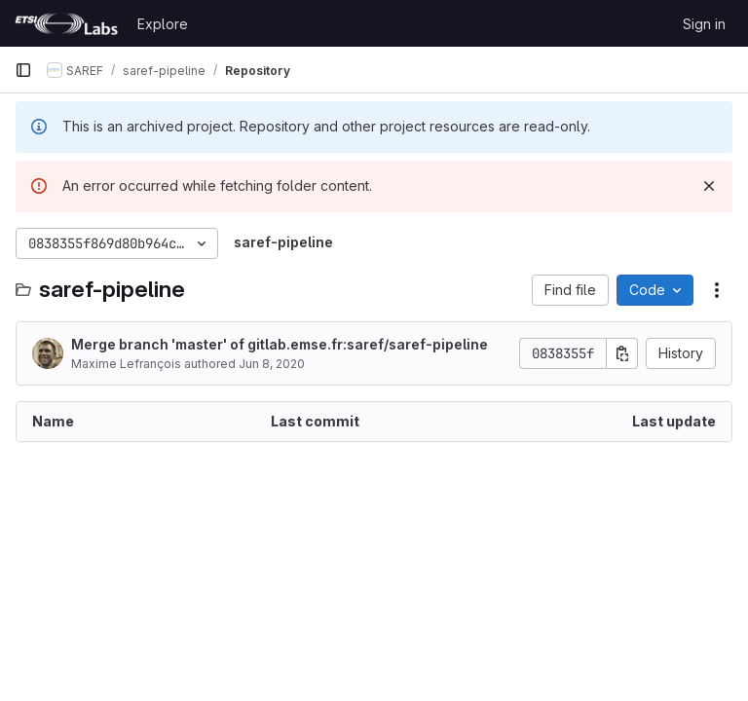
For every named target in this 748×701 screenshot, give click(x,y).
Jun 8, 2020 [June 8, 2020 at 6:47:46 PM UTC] (272, 363)
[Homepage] (66, 23)
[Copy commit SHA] (622, 353)
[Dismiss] (709, 186)
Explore (162, 24)
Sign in (704, 24)
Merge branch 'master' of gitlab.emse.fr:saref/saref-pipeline (279, 344)
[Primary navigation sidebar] (23, 70)
